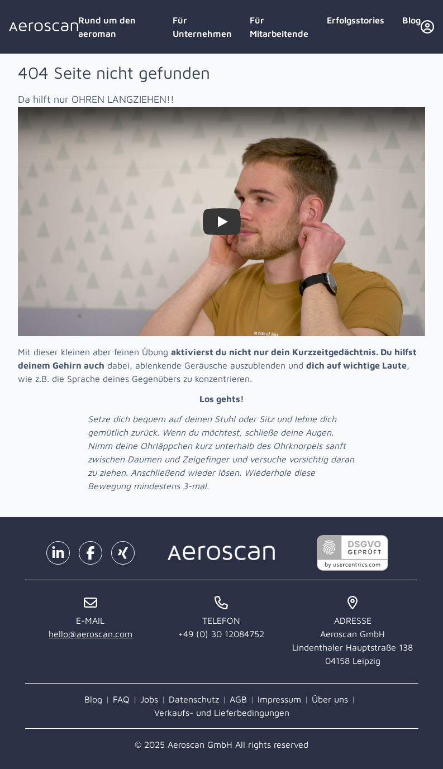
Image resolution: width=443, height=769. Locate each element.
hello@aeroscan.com (90, 634)
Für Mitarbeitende (279, 27)
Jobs (149, 699)
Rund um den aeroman (107, 27)
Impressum (279, 699)
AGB (238, 699)
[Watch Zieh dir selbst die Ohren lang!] (222, 221)
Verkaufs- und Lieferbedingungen (221, 713)
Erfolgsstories (355, 20)
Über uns (330, 699)
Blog (411, 20)
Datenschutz (194, 699)
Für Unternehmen (202, 27)
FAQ (121, 699)
